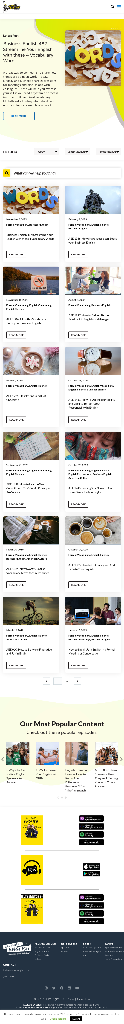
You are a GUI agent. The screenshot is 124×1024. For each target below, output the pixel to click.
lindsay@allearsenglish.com (16, 970)
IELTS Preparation (113, 958)
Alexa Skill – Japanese (93, 947)
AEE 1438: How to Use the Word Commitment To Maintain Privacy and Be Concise (29, 488)
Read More (16, 254)
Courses (109, 955)
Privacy (71, 999)
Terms (80, 999)
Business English (38, 224)
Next (77, 681)
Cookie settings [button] (58, 1018)
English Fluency (100, 224)
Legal (87, 999)
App (85, 955)
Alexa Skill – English (92, 951)
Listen (87, 943)
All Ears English (45, 943)
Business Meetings (79, 639)
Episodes (65, 947)
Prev (46, 681)
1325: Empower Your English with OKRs (47, 774)
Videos (38, 958)
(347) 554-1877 (9, 976)
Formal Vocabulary (17, 224)
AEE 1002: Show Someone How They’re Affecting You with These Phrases (106, 778)
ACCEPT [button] (76, 1019)
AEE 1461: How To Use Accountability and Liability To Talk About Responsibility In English (91, 403)
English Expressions (79, 474)
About (109, 943)
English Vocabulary (40, 305)
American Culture (78, 477)
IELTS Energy (69, 943)
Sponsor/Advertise (114, 947)
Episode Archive (42, 947)
